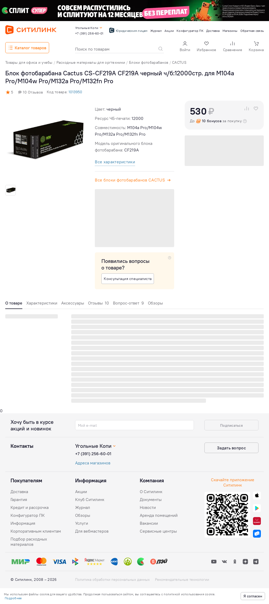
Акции (81, 491)
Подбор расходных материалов (29, 541)
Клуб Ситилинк (89, 499)
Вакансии (149, 523)
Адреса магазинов (92, 462)
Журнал (82, 507)
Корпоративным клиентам (36, 531)
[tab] (13, 304)
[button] (185, 47)
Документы (151, 499)
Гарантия (19, 499)
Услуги (81, 523)
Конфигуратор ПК (28, 515)
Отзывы (98, 303)
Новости (148, 507)
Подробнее (13, 598)
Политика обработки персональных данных (112, 579)
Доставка (19, 491)
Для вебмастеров (91, 531)
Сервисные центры (158, 531)
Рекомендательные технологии (182, 579)
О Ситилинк (151, 491)
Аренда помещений (159, 515)
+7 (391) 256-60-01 (93, 453)
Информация (23, 523)
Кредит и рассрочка (30, 507)
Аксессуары (72, 303)
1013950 (75, 92)
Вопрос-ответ (128, 303)
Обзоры (155, 303)
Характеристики (41, 303)
